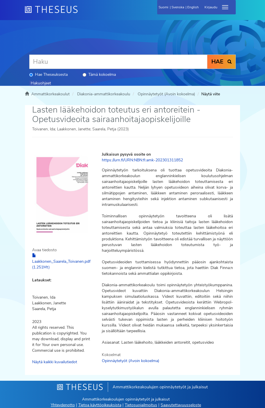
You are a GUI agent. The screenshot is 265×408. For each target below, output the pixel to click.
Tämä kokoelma (99, 74)
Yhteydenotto (63, 405)
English (193, 7)
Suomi (163, 7)
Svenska (178, 7)
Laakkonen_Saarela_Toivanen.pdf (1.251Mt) (61, 261)
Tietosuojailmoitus (141, 405)
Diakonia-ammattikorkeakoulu (103, 94)
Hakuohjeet (41, 83)
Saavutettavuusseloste (181, 405)
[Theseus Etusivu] (82, 13)
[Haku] (118, 62)
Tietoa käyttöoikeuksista (99, 405)
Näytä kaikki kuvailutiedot (54, 362)
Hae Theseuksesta (48, 74)
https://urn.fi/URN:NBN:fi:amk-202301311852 (142, 160)
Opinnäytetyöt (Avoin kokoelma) (166, 94)
